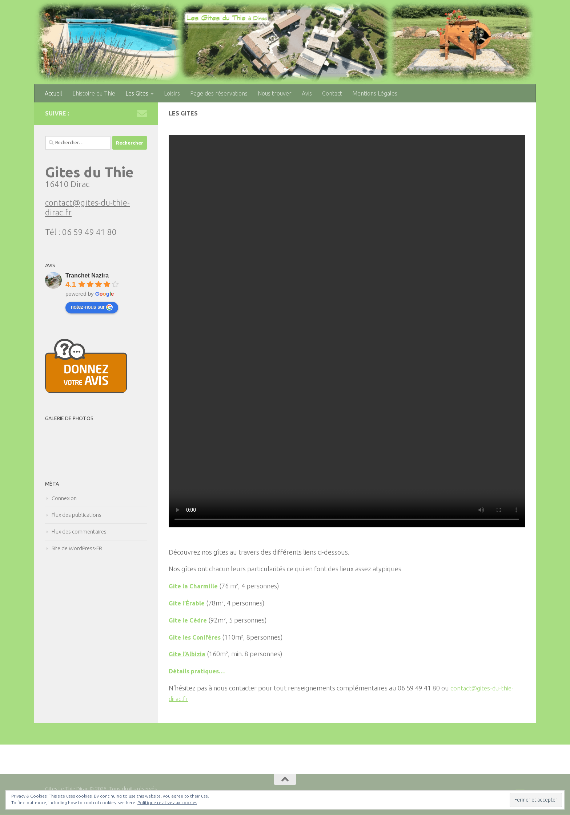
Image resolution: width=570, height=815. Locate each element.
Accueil (53, 93)
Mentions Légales (374, 93)
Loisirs (172, 93)
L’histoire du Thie (93, 93)
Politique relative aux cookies (167, 802)
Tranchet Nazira (87, 275)
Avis (307, 93)
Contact (332, 93)
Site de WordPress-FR (77, 548)
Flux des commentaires (79, 531)
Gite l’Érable (188, 603)
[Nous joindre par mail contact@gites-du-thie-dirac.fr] (142, 113)
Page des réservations (219, 93)
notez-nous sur (92, 307)
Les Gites (136, 93)
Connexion (64, 498)
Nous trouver (275, 93)
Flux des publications (76, 515)
